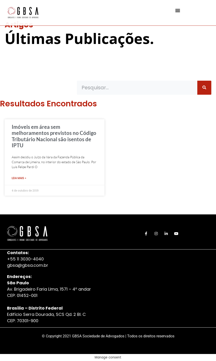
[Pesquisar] (204, 88)
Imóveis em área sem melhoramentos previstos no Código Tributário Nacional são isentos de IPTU (54, 136)
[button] (178, 10)
